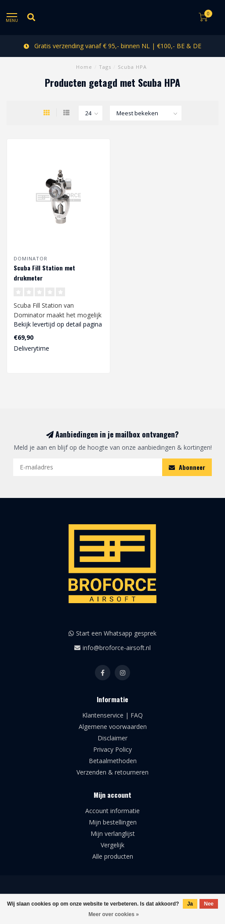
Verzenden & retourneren (112, 772)
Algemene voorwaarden (113, 726)
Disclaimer (112, 738)
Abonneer (187, 467)
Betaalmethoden (113, 761)
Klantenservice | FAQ (112, 715)
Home (84, 67)
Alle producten (112, 856)
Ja (190, 904)
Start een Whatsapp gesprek (116, 633)
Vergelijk (112, 845)
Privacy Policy (112, 749)
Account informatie (112, 811)
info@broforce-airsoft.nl (117, 647)
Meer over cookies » (113, 914)
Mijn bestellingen (113, 822)
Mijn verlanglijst (113, 833)
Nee (209, 904)
